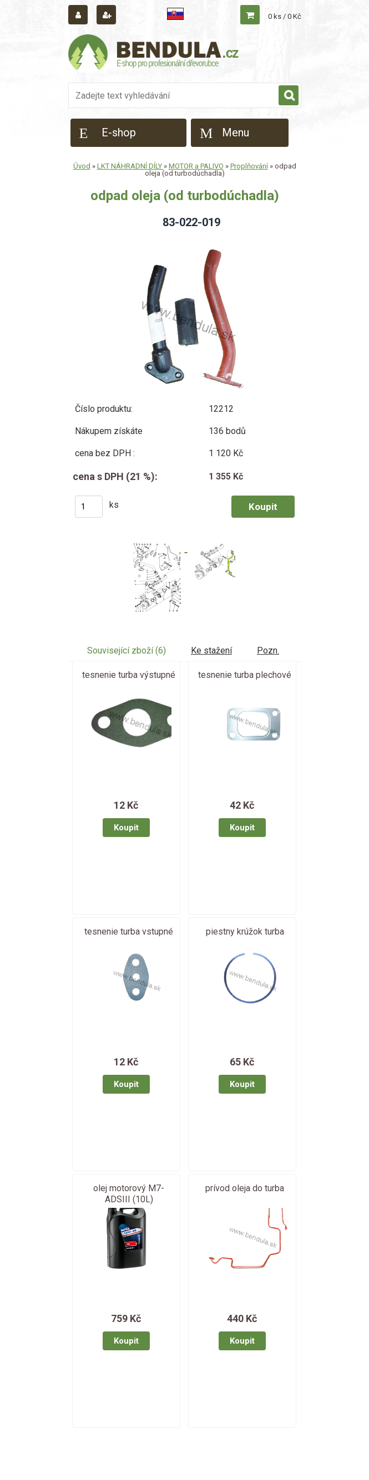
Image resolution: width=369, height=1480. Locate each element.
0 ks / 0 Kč (284, 16)
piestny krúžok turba (245, 931)
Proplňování (249, 166)
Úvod (81, 166)
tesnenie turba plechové (244, 675)
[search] (289, 95)
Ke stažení (211, 650)
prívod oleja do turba (244, 1188)
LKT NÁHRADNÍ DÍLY (130, 166)
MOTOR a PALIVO (196, 166)
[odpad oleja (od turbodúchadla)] (184, 241)
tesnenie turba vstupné (128, 931)
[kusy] (89, 507)
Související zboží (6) (126, 650)
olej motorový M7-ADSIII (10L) (128, 1194)
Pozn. (268, 650)
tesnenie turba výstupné (128, 675)
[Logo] (154, 53)
